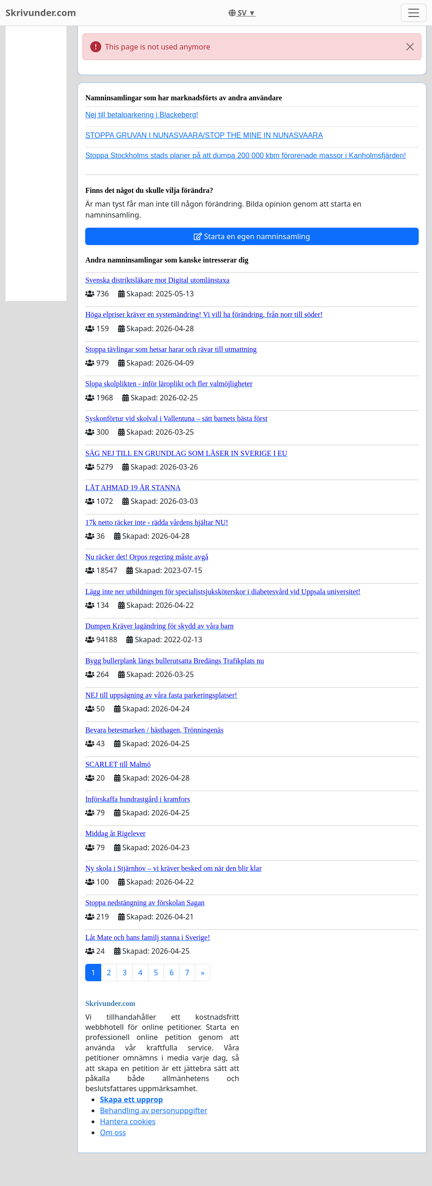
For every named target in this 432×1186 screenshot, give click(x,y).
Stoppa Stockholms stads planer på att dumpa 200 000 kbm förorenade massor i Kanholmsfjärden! (245, 155)
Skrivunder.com (40, 12)
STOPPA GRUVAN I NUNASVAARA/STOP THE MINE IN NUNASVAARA (204, 135)
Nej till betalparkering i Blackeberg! (141, 115)
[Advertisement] (35, 163)
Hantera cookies (127, 1121)
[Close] (410, 47)
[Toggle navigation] (414, 13)
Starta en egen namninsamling (252, 236)
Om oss (113, 1132)
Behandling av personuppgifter (154, 1110)
